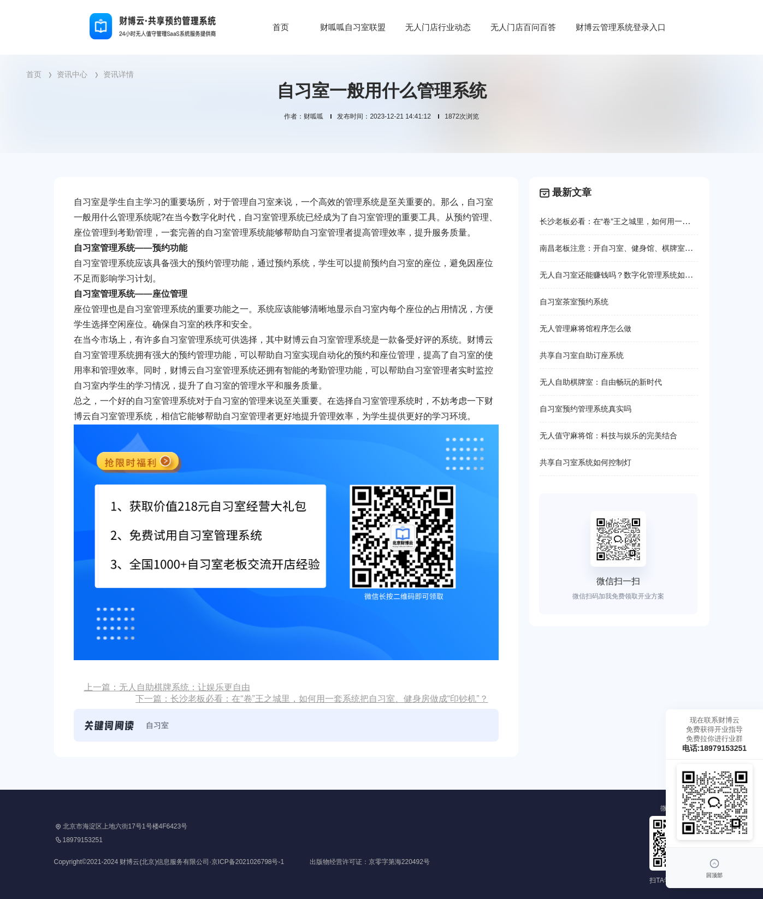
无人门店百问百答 (523, 27)
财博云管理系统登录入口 (621, 27)
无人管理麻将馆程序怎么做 (585, 328)
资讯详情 (118, 74)
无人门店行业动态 (438, 27)
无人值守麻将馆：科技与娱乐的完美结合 (608, 435)
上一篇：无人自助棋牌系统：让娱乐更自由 (167, 687)
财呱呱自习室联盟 (353, 27)
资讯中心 (72, 74)
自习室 (157, 725)
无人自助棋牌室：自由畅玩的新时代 (601, 382)
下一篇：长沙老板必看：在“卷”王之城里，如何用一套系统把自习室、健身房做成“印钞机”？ (311, 698)
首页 (281, 27)
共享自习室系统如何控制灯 (585, 462)
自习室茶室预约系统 (574, 301)
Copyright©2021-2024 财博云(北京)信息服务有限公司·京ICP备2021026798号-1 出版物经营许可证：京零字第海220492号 (242, 862)
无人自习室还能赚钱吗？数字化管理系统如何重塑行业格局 (639, 275)
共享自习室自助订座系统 (582, 355)
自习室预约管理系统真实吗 (585, 408)
